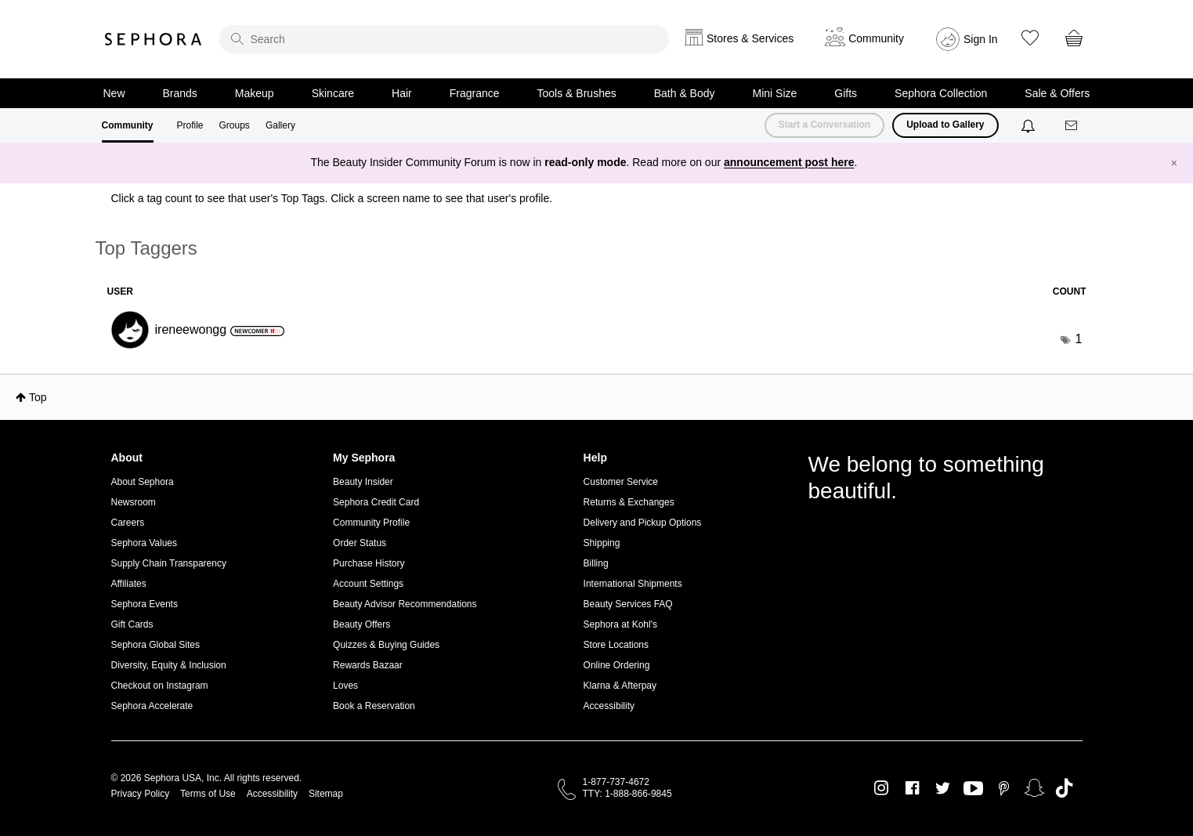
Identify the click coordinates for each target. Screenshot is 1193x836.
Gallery (280, 125)
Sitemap (326, 793)
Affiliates (128, 583)
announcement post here (789, 162)
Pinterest (1004, 788)
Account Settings (368, 583)
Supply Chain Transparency (168, 563)
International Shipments (633, 583)
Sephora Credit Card (376, 502)
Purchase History (368, 563)
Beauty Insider (363, 481)
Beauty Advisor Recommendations (404, 604)
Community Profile (371, 522)
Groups (234, 125)
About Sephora (142, 481)
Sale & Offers (1057, 93)
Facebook (912, 788)
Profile (190, 125)
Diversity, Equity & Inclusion (168, 665)
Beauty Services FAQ (628, 604)
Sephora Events (144, 604)
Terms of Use (208, 793)
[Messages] (1072, 126)
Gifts (845, 93)
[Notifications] (1029, 125)
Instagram (881, 788)
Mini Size (775, 93)
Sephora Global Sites (155, 644)
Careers (128, 522)
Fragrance (475, 93)
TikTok (1064, 788)
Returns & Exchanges (629, 502)
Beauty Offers (361, 624)
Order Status (359, 542)
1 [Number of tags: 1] (1079, 339)
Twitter (943, 788)
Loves (345, 685)
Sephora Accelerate (152, 705)
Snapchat (1034, 788)
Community (128, 125)
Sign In (980, 39)
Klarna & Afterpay (620, 685)
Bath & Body (684, 93)
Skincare (333, 93)
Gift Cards (132, 624)
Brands (180, 93)
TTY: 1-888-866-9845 (627, 793)
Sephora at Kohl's (620, 624)
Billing (596, 563)
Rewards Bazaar (368, 665)
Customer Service (621, 481)
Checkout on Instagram (159, 685)
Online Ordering (617, 665)
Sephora (153, 39)
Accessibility (609, 705)
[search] (444, 39)
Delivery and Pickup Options (643, 522)
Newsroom (133, 502)
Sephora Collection (941, 93)
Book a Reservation (374, 705)
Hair (402, 93)
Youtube (973, 789)
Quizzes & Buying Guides (386, 644)
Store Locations (616, 644)
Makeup (254, 93)
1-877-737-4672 (616, 781)
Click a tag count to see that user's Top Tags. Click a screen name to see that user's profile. (332, 198)
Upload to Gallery (945, 124)
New (114, 93)
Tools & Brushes (576, 93)
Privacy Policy (140, 793)
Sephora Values (144, 542)
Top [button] (38, 397)
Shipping (602, 542)
